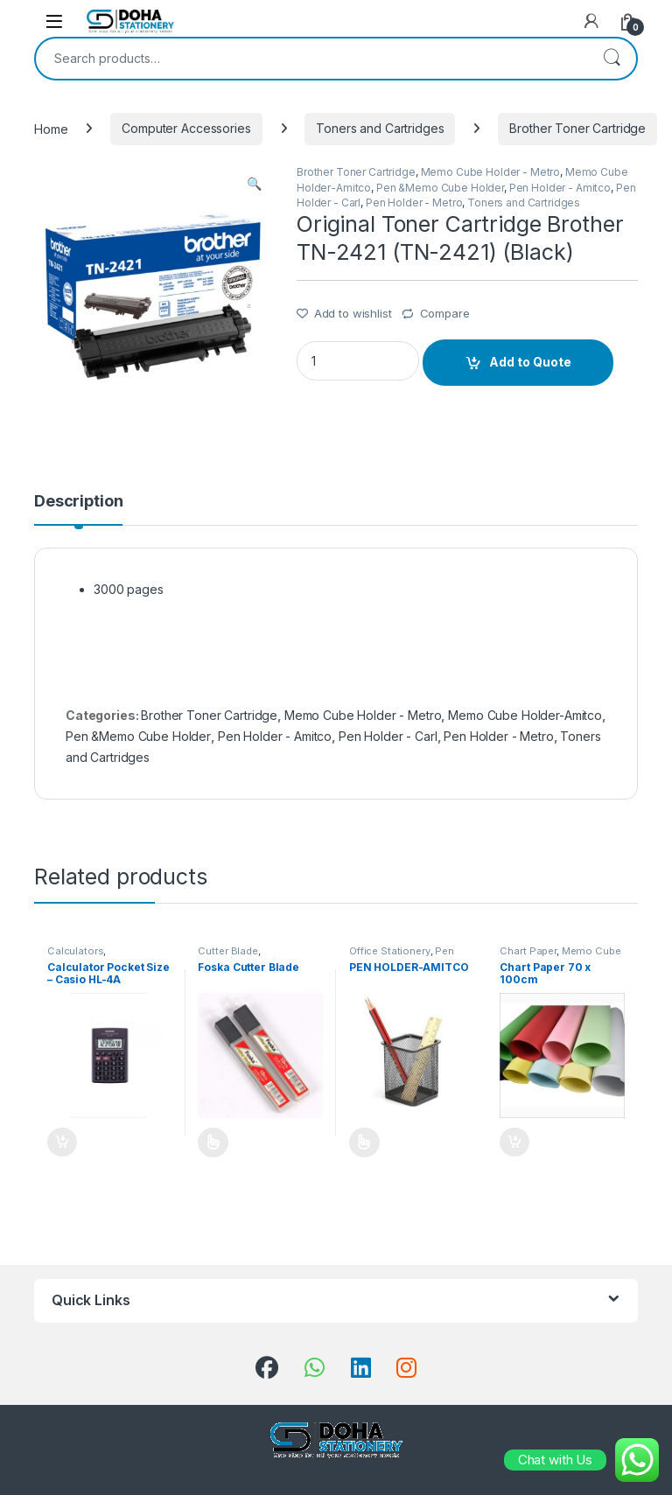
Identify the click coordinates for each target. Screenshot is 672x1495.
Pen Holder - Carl (388, 736)
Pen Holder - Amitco (560, 187)
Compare (445, 313)
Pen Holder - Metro (414, 202)
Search (611, 58)
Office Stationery (389, 951)
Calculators (75, 951)
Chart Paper (528, 951)
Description (78, 501)
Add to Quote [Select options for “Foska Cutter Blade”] (213, 1142)
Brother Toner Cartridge (577, 128)
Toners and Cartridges (380, 128)
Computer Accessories (186, 128)
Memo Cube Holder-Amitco (525, 715)
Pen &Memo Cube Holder (440, 187)
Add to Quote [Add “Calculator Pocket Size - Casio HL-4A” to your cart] (62, 1142)
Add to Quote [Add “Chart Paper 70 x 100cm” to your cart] (514, 1142)
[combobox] (311, 58)
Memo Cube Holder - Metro (491, 171)
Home (50, 128)
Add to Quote (530, 361)
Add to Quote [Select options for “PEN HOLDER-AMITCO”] (364, 1142)
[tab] (78, 509)
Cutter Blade (227, 951)
